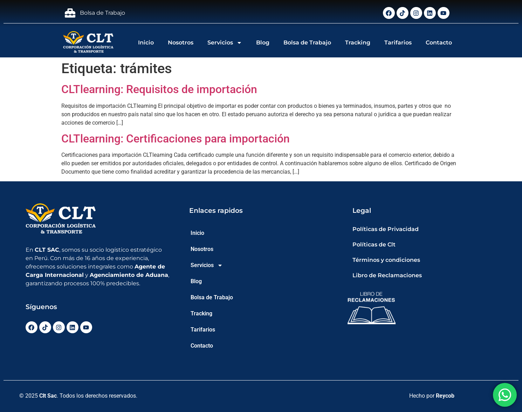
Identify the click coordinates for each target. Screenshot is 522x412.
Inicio (146, 42)
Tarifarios (398, 42)
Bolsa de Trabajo (307, 42)
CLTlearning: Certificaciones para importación (175, 138)
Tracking (357, 42)
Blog (262, 42)
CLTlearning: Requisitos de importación (159, 89)
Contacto (439, 42)
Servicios (224, 42)
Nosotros (180, 42)
